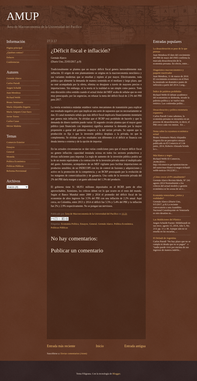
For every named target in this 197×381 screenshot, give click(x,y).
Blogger (116, 373)
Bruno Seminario (15, 102)
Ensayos (84, 224)
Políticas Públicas (59, 227)
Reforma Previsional (16, 171)
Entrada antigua (135, 346)
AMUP (23, 16)
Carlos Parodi (13, 83)
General (93, 224)
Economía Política (70, 224)
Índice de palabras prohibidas (167, 91)
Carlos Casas (13, 121)
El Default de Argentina (164, 238)
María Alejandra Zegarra (18, 107)
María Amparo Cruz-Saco (19, 112)
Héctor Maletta (14, 126)
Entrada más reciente (61, 346)
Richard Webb (13, 97)
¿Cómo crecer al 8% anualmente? (169, 177)
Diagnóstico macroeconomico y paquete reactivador (168, 71)
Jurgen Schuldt (14, 88)
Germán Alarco (105, 224)
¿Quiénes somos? (15, 52)
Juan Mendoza (14, 92)
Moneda (10, 156)
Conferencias (13, 62)
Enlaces (10, 57)
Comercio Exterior (15, 142)
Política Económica (123, 224)
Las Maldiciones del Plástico (167, 219)
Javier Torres (13, 116)
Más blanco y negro (162, 155)
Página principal (14, 48)
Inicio (100, 346)
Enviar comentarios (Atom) (74, 353)
